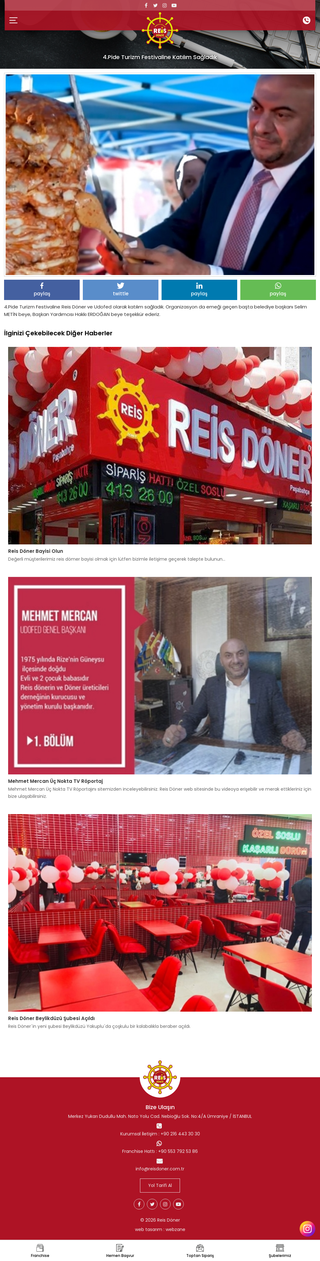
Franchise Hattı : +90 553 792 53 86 (160, 1151)
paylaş (42, 290)
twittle (120, 290)
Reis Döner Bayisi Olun (35, 551)
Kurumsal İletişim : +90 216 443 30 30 (160, 1134)
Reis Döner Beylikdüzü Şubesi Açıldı (51, 1018)
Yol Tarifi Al (160, 1185)
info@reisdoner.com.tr (160, 1169)
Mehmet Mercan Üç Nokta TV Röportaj (55, 781)
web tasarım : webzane (160, 1229)
